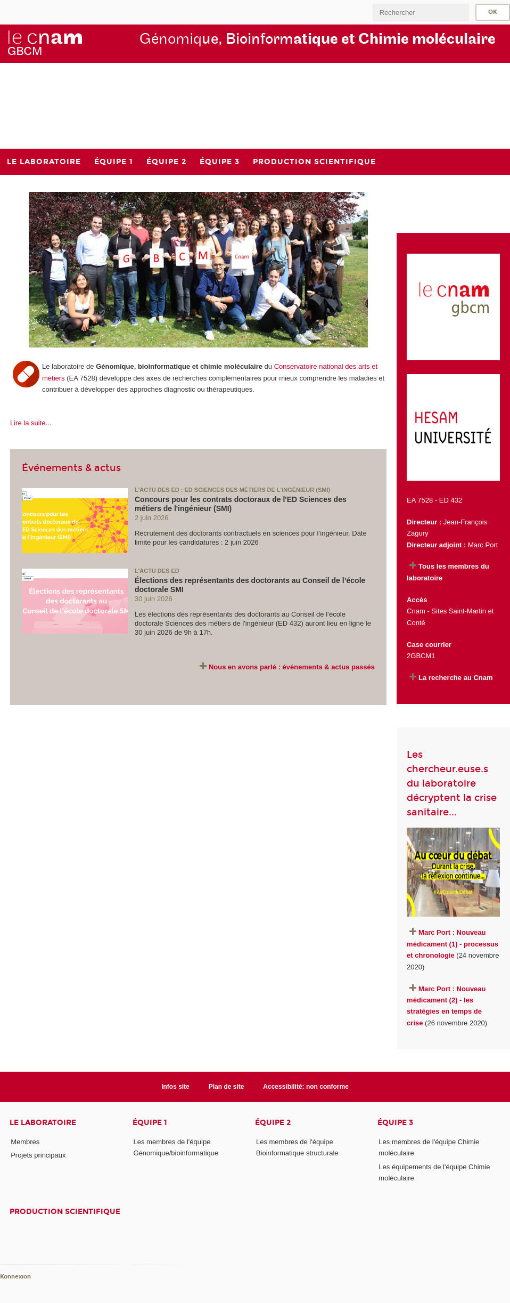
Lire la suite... (30, 423)
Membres (25, 1142)
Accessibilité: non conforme (306, 1086)
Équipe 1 (150, 1122)
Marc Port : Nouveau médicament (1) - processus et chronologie (452, 943)
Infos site (175, 1086)
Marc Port (483, 545)
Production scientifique (65, 1211)
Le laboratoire (43, 1122)
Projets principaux (38, 1155)
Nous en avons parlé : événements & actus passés (292, 667)
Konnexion (15, 1276)
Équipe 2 (273, 1122)
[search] (420, 12)
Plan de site (226, 1086)
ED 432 (450, 500)
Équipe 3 (395, 1122)
